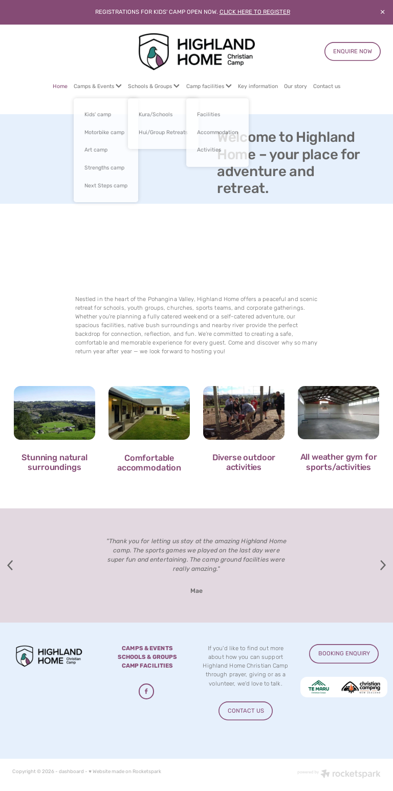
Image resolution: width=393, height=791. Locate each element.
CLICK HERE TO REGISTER (255, 12)
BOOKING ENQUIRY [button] (344, 653)
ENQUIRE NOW (352, 51)
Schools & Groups (154, 86)
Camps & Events (98, 86)
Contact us (326, 86)
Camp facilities (209, 86)
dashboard (71, 771)
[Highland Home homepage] (196, 51)
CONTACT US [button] (246, 711)
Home (60, 86)
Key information (258, 86)
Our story (295, 86)
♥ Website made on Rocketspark (125, 771)
